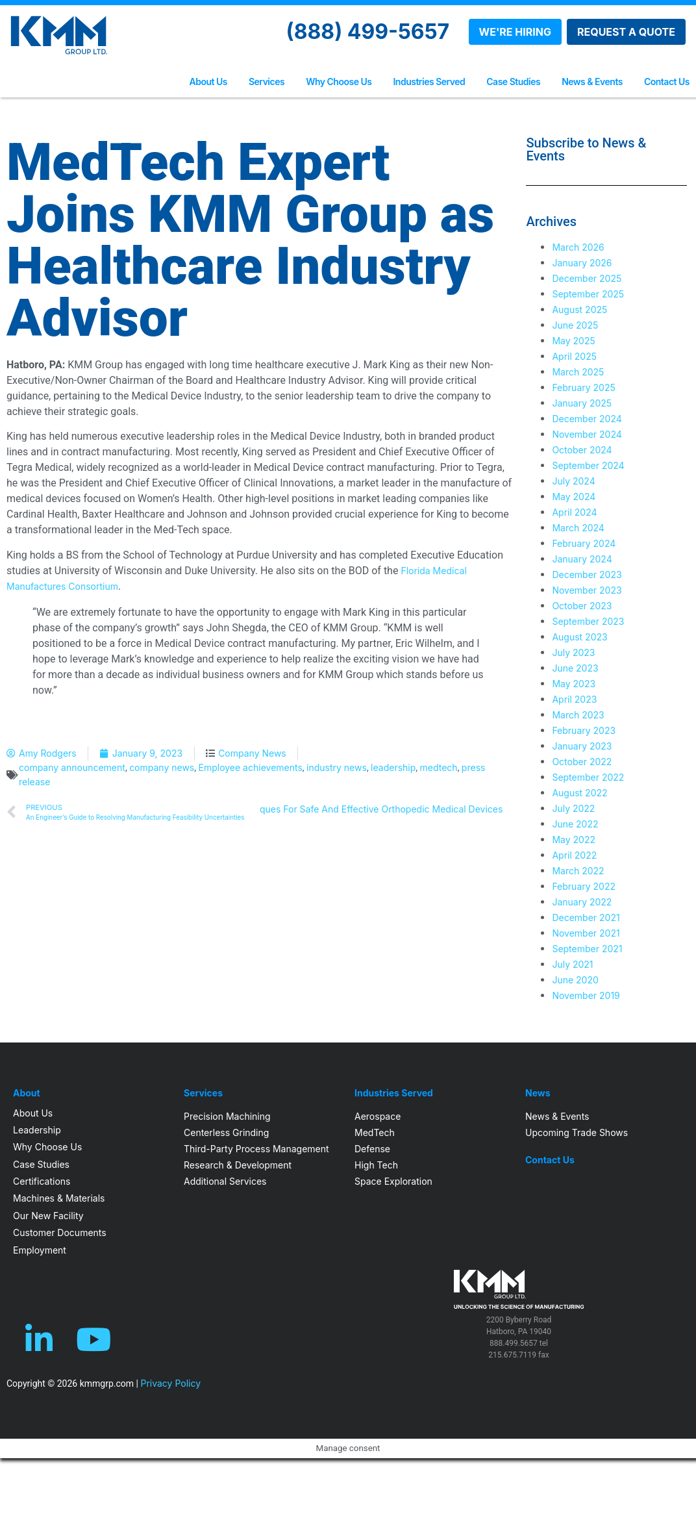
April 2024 (574, 512)
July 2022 (573, 808)
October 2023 (582, 605)
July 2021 (572, 964)
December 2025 (586, 278)
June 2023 (575, 668)
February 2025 (583, 387)
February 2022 (583, 886)
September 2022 (588, 777)
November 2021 (585, 933)
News (538, 1093)
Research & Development (238, 1164)
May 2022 (573, 839)
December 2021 (585, 917)
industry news (336, 767)
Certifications (41, 1181)
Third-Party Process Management (256, 1148)
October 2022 (582, 761)
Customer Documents (59, 1232)
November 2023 (586, 590)
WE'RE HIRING (515, 31)
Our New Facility (48, 1215)
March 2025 (578, 371)
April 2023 (574, 699)
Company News (252, 753)
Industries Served (429, 81)
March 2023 (578, 714)
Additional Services (225, 1181)
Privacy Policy (170, 1383)
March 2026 (578, 247)
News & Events (592, 81)
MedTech (374, 1132)
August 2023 (579, 636)
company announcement (72, 767)
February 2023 (583, 730)
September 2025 (588, 293)
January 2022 (582, 901)
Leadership (37, 1129)
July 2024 (573, 480)
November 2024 (586, 434)
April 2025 (574, 356)
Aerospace (377, 1116)
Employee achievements (251, 767)
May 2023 (573, 683)
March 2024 (578, 527)
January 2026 (582, 262)
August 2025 (579, 309)
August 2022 (579, 792)
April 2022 (574, 855)
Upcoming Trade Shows (576, 1132)
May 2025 (573, 340)
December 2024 (586, 418)
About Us (208, 81)
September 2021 (587, 948)
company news (161, 767)
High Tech (376, 1164)
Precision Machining (227, 1116)
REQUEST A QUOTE (626, 31)
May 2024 (573, 496)
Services (266, 81)
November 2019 (585, 995)
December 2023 (586, 574)
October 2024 (582, 449)
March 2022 (578, 870)
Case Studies (513, 81)
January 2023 (582, 746)
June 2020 (575, 979)
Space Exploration (393, 1181)
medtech (439, 767)
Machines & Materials (59, 1198)
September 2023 (588, 621)
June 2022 (575, 823)
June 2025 (575, 325)
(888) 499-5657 (368, 31)
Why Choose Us (338, 81)
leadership (393, 767)
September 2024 (588, 465)
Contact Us (667, 81)
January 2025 (582, 403)
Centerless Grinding (226, 1132)
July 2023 (573, 652)
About (26, 1093)
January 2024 (582, 558)
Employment (39, 1250)
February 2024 (583, 543)
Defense (372, 1148)
